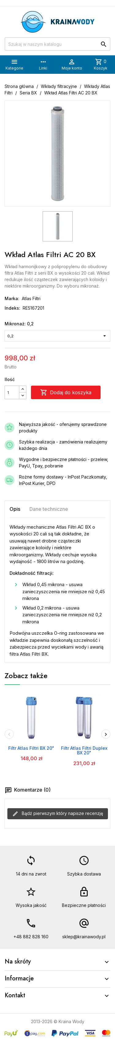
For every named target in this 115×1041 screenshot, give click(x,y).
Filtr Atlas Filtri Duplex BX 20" (84, 750)
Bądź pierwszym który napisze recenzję (57, 814)
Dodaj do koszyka (65, 392)
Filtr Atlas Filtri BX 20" (31, 748)
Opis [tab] (15, 509)
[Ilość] (12, 392)
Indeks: (12, 308)
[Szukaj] (57, 44)
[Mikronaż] (57, 336)
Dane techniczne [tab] (48, 509)
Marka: (12, 298)
